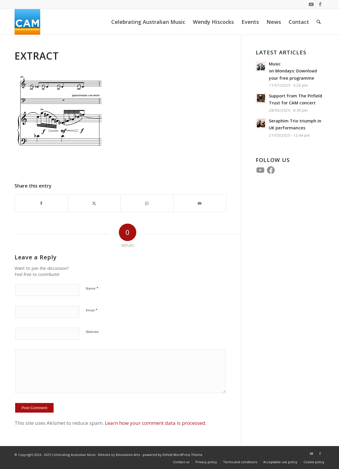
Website (92, 331)
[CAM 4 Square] (27, 22)
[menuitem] (148, 22)
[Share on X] (94, 203)
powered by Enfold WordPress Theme (172, 454)
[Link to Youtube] (311, 4)
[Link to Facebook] (320, 4)
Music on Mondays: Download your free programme (293, 71)
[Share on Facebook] (41, 203)
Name (92, 288)
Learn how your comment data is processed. (155, 423)
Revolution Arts (128, 454)
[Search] (318, 22)
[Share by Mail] (200, 203)
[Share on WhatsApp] (147, 203)
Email (92, 310)
